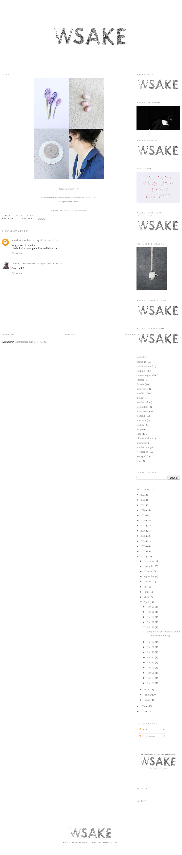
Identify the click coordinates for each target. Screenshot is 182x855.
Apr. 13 (151, 662)
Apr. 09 (151, 667)
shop (30, 216)
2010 (143, 706)
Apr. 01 (151, 683)
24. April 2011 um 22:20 (45, 240)
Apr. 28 (151, 611)
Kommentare (147, 736)
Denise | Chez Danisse (23, 263)
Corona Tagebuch (145, 375)
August (148, 581)
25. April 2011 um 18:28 (49, 263)
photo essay (142, 411)
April (147, 602)
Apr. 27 (151, 616)
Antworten (17, 252)
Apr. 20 (151, 647)
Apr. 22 (151, 641)
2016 (143, 530)
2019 (143, 515)
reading (140, 424)
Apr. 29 (151, 606)
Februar (148, 694)
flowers (140, 384)
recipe (139, 429)
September (149, 576)
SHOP (70, 210)
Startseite (69, 334)
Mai (146, 596)
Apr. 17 (151, 657)
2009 (143, 711)
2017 (143, 525)
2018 (143, 520)
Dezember (149, 560)
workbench (142, 451)
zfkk (138, 460)
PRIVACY (141, 788)
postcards (141, 420)
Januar (147, 699)
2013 (143, 546)
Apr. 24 (151, 627)
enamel (140, 379)
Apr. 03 (151, 677)
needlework (142, 402)
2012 (143, 551)
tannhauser (142, 442)
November (149, 566)
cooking (140, 370)
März (147, 689)
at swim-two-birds (21, 240)
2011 (143, 556)
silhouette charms (145, 438)
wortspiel (141, 456)
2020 (143, 510)
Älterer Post (130, 334)
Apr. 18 (151, 652)
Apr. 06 (151, 672)
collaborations (143, 366)
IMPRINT (141, 800)
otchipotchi (142, 406)
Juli (146, 586)
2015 (143, 535)
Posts (143, 729)
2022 (143, 499)
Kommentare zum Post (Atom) (31, 341)
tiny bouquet (142, 447)
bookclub (141, 361)
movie (139, 397)
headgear (141, 388)
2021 (143, 504)
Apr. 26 (151, 622)
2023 (143, 494)
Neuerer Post (8, 334)
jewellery (19, 216)
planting (140, 415)
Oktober (148, 571)
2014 (143, 540)
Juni (146, 591)
